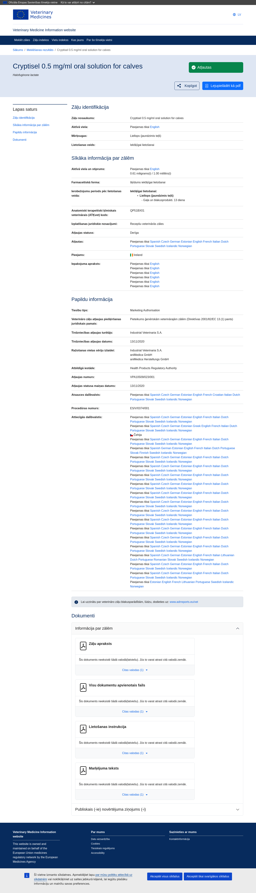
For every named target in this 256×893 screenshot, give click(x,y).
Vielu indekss (60, 40)
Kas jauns (77, 40)
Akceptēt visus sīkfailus (164, 876)
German (175, 241)
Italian (216, 241)
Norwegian (185, 246)
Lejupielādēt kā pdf (223, 86)
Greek (197, 426)
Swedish (160, 246)
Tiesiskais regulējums (103, 848)
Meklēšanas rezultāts (40, 49)
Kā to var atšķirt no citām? (78, 2)
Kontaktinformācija (179, 839)
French (207, 241)
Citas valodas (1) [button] (135, 670)
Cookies (95, 843)
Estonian (186, 241)
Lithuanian (227, 555)
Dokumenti (19, 139)
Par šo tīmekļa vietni (99, 40)
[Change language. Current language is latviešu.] (237, 14)
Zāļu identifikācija (24, 117)
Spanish (155, 241)
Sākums (18, 49)
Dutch (224, 241)
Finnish (144, 452)
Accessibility (98, 852)
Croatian (218, 394)
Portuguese (137, 246)
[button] (186, 86)
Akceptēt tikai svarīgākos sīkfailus (208, 876)
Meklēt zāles (22, 40)
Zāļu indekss (41, 40)
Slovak (149, 246)
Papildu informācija (25, 132)
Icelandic (172, 246)
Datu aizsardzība (100, 839)
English (154, 126)
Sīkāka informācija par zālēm (31, 125)
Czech (165, 241)
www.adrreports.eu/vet (184, 601)
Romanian (160, 559)
